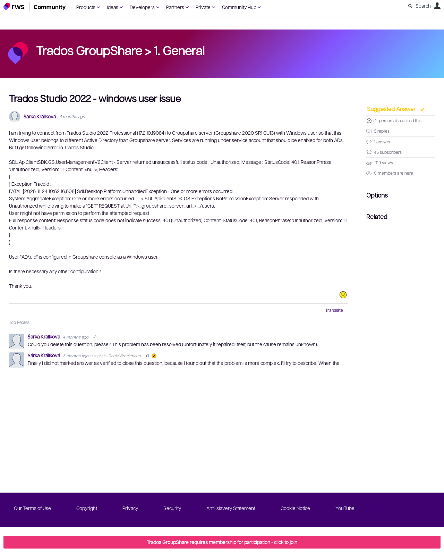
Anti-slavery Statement (230, 508)
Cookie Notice (295, 508)
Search (423, 5)
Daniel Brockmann (124, 355)
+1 (374, 120)
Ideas (112, 7)
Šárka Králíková (40, 116)
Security (172, 508)
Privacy (130, 508)
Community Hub (239, 7)
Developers (142, 7)
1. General (179, 50)
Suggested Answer (392, 108)
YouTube (345, 508)
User (437, 5)
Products (85, 7)
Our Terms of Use (32, 508)
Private (203, 7)
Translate (334, 310)
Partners (175, 7)
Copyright (86, 508)
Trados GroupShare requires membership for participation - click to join (222, 542)
